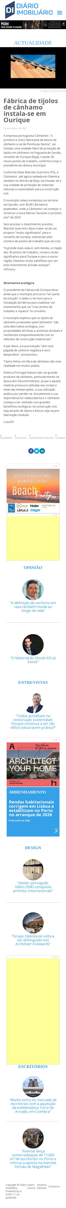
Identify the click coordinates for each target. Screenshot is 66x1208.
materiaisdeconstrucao (41, 437)
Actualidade (6, 437)
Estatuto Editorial (42, 1186)
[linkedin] (42, 451)
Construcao (21, 437)
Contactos (54, 1186)
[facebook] (31, 451)
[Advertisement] (33, 538)
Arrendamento (27, 792)
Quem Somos (31, 1186)
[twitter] (36, 451)
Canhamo (60, 437)
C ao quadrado (12, 1196)
